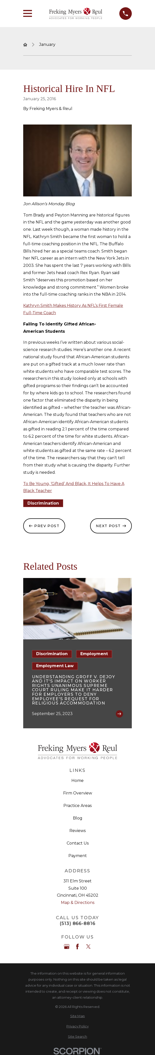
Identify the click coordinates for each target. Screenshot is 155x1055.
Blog (77, 818)
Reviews (77, 830)
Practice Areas (77, 805)
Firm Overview (77, 793)
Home (77, 780)
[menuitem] (77, 1016)
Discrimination (43, 503)
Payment (77, 855)
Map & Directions (77, 902)
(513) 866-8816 (77, 923)
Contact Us (78, 843)
